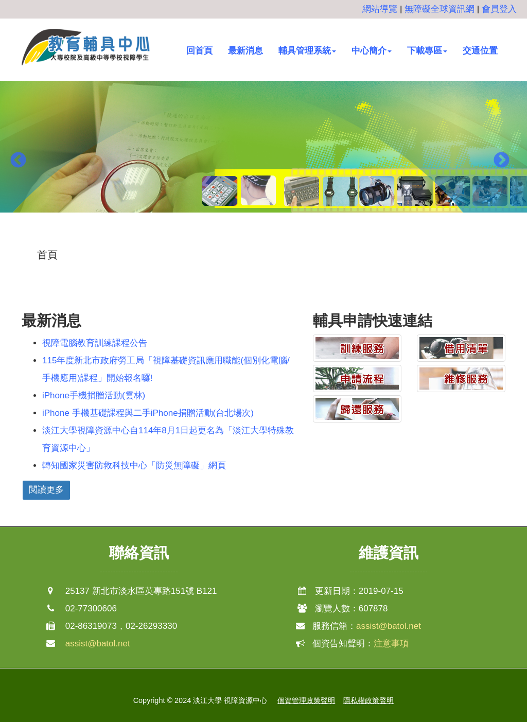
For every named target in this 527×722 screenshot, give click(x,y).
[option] (263, 153)
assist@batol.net (97, 643)
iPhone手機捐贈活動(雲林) (93, 395)
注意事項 (391, 643)
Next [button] (501, 161)
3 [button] (279, 238)
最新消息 (245, 51)
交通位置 (480, 51)
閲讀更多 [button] (46, 490)
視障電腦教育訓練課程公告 (94, 343)
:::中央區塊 (21, 247)
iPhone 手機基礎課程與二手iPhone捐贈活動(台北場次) (148, 413)
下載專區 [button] (427, 51)
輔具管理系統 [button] (307, 51)
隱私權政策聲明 (368, 700)
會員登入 (499, 9)
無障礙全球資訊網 (440, 9)
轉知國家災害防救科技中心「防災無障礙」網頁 (134, 465)
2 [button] (263, 238)
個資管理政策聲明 (306, 700)
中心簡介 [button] (372, 51)
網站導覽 (379, 9)
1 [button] (248, 238)
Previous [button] (18, 161)
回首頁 (199, 51)
